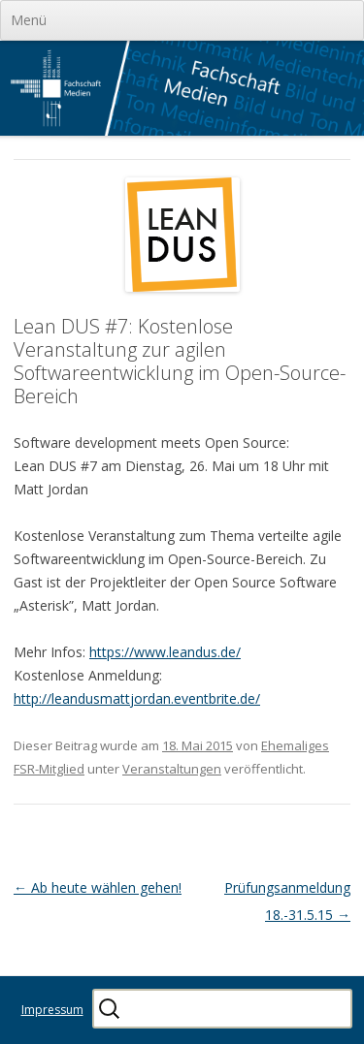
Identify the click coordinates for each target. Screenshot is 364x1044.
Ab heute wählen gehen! (98, 887)
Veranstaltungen (171, 768)
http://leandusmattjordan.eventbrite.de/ (137, 698)
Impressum (52, 1009)
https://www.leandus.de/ (165, 652)
